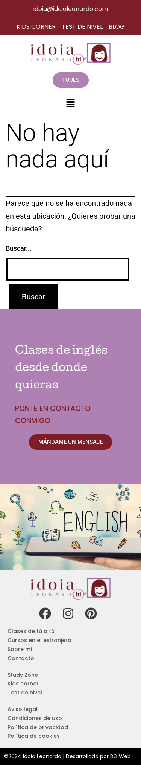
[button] (70, 103)
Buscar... (19, 248)
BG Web (120, 756)
